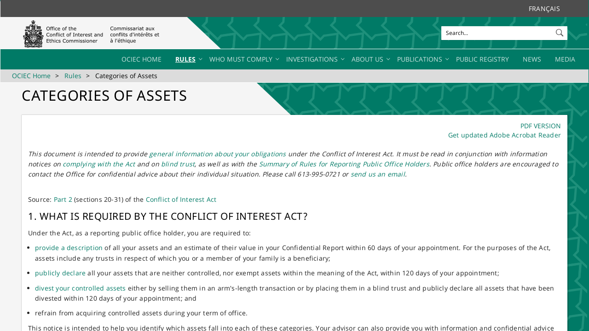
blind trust (178, 164)
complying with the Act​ (99, 164)
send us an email (378, 174)
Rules (72, 75)
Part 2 (63, 199)
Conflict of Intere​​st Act (181, 199)
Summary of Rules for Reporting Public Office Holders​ (344, 164)
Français (544, 8)
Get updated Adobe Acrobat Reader (504, 135)
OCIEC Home (31, 75)
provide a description (69, 247)
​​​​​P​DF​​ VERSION (540, 125)
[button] (560, 30)
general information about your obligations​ (217, 153)
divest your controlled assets (80, 288)
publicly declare (60, 272)
